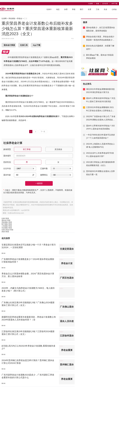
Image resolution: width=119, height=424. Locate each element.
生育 (89, 9)
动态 (58, 9)
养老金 (19, 18)
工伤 (97, 9)
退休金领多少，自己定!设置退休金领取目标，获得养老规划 (100, 29)
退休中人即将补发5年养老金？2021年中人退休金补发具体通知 (100, 127)
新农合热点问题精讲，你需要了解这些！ (100, 47)
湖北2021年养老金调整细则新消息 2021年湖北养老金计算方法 (100, 90)
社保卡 (49, 9)
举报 (72, 38)
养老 (73, 9)
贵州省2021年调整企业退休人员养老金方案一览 (100, 173)
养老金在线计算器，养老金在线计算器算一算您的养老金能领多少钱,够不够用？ (100, 38)
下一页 (43, 131)
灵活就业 (58, 148)
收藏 (97, 3)
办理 (65, 9)
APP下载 (114, 3)
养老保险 (11, 18)
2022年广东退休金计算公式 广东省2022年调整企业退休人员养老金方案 (100, 118)
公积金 (114, 9)
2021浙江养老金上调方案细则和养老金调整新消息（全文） (100, 163)
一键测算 (39, 183)
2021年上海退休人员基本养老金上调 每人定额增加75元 (100, 145)
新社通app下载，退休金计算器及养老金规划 (100, 56)
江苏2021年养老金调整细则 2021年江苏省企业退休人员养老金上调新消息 (100, 109)
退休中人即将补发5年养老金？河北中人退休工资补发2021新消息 (100, 100)
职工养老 (27, 148)
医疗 (81, 9)
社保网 (90, 3)
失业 (105, 9)
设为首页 (105, 3)
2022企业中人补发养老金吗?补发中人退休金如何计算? (100, 154)
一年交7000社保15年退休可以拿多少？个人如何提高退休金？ (100, 136)
